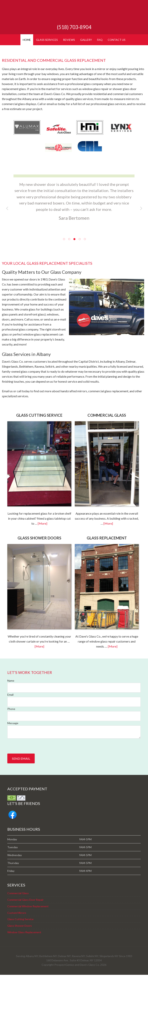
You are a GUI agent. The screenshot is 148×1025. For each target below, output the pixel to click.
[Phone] (73, 766)
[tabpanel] (74, 252)
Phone (11, 759)
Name (10, 730)
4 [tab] (79, 288)
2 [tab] (69, 288)
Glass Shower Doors (19, 975)
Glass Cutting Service (20, 969)
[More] (42, 573)
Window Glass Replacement (24, 982)
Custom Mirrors (16, 963)
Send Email (21, 808)
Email (10, 744)
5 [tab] (84, 288)
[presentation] (36, 796)
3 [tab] (74, 288)
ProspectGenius (64, 1015)
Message (12, 773)
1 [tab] (63, 288)
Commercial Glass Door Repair (25, 950)
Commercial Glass (18, 943)
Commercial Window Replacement (28, 956)
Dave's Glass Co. (73, 13)
